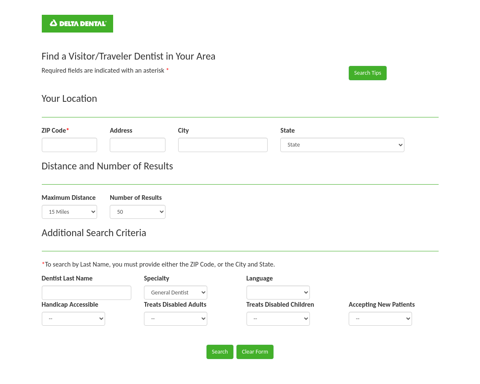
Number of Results (136, 197)
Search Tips (367, 72)
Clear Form (255, 351)
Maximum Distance (69, 197)
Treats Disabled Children (281, 304)
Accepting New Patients (382, 304)
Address (121, 130)
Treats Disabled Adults (175, 304)
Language (260, 278)
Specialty (156, 278)
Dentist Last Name (67, 278)
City (183, 130)
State (287, 130)
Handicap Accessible (70, 304)
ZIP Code (56, 130)
